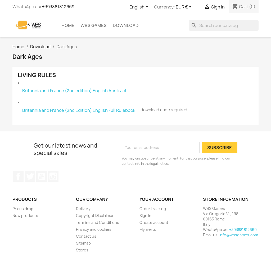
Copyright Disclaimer (95, 215)
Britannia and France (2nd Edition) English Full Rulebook (78, 110)
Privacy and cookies (93, 229)
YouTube (41, 176)
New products (25, 215)
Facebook (18, 176)
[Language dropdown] (139, 7)
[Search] (224, 25)
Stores (82, 249)
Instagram (53, 176)
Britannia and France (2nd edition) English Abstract (74, 91)
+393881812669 (58, 7)
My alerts (147, 229)
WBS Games (93, 25)
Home (67, 25)
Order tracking (152, 208)
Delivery (83, 208)
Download (126, 25)
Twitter (30, 176)
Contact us (86, 236)
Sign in (145, 215)
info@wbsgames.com (238, 234)
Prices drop (22, 208)
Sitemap (83, 243)
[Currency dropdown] (184, 7)
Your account (156, 199)
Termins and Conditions (97, 222)
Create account (153, 222)
